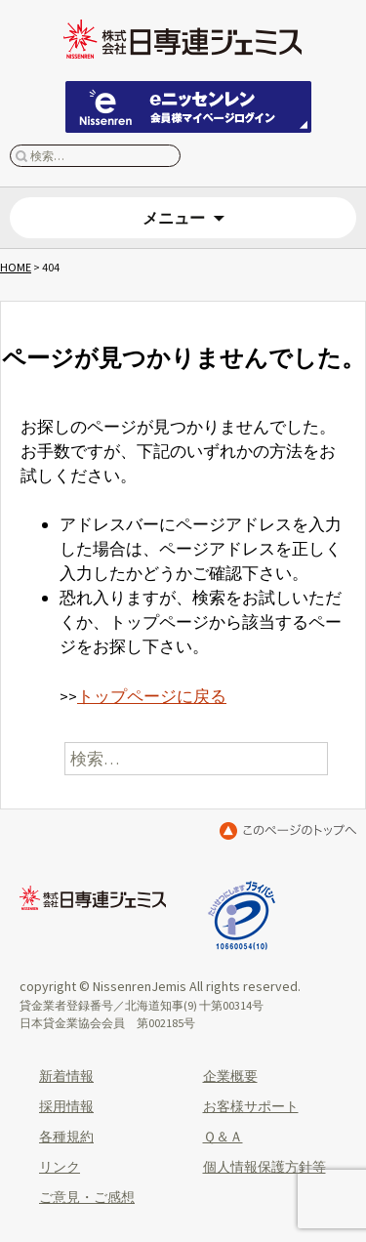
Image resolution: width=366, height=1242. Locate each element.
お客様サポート (251, 1106)
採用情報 (66, 1106)
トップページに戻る (151, 696)
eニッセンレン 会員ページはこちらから (188, 107)
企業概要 (230, 1076)
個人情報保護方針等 (264, 1167)
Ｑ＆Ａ (223, 1136)
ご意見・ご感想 (87, 1197)
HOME (15, 267)
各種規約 (66, 1136)
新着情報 (66, 1076)
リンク (59, 1167)
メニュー (173, 218)
